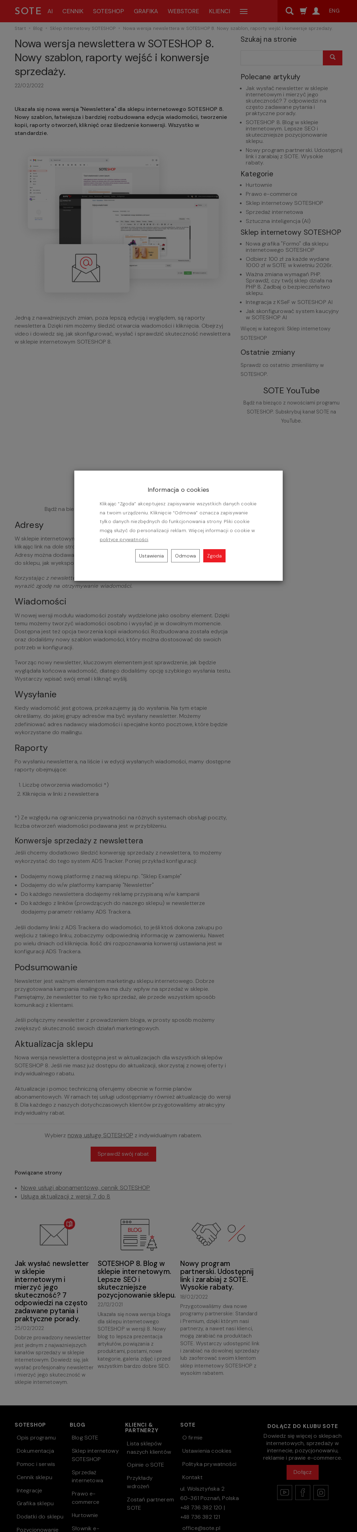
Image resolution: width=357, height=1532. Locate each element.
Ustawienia (151, 556)
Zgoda (214, 556)
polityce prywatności (124, 540)
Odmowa (185, 556)
